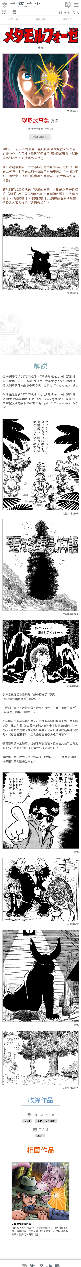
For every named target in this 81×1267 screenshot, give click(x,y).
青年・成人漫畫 (46, 1121)
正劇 (27, 1121)
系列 (39, 1135)
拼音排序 (40, 19)
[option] (40, 1199)
